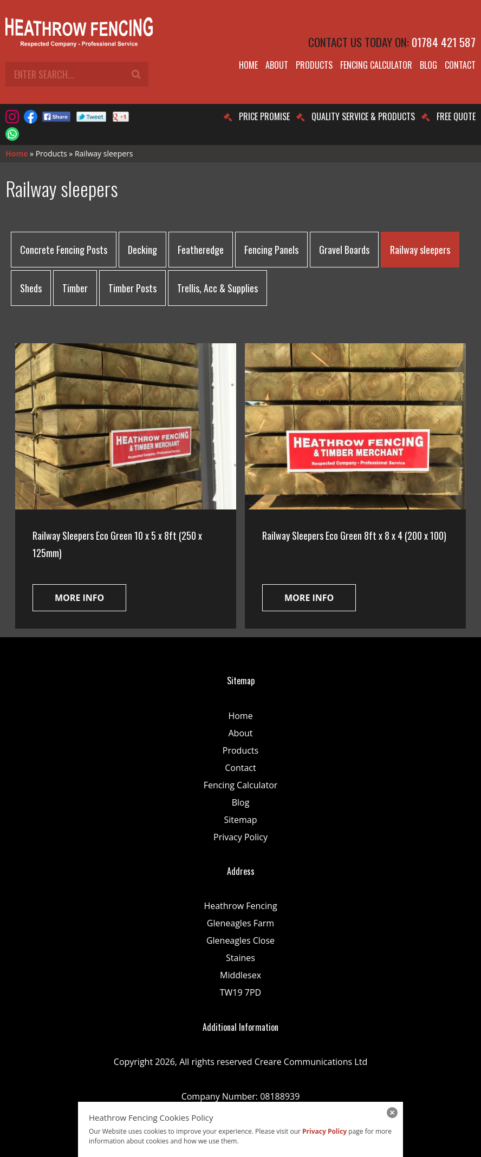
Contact (460, 64)
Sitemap (240, 820)
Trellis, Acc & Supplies (217, 288)
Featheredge (201, 250)
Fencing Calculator (376, 64)
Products (314, 64)
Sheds (31, 288)
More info (79, 598)
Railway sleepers (420, 250)
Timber (75, 288)
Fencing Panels (271, 250)
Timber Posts (132, 288)
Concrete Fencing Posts (63, 250)
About (276, 64)
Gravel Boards (344, 250)
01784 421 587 (444, 42)
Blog (428, 64)
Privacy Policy (240, 837)
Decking (142, 250)
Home (248, 64)
